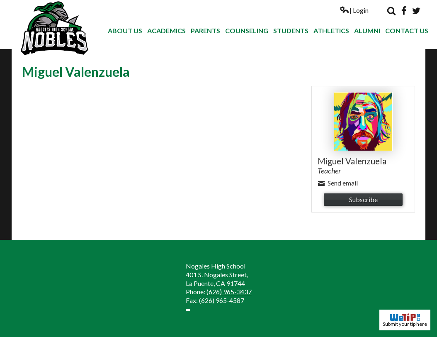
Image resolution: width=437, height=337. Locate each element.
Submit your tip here (405, 320)
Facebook (403, 10)
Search (391, 10)
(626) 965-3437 (229, 291)
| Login (354, 10)
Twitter (416, 10)
